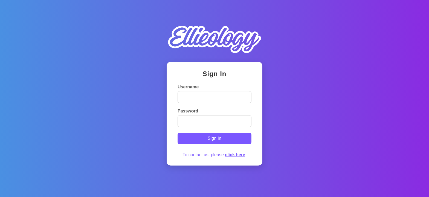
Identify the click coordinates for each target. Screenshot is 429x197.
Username (188, 87)
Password (188, 111)
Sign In (214, 138)
